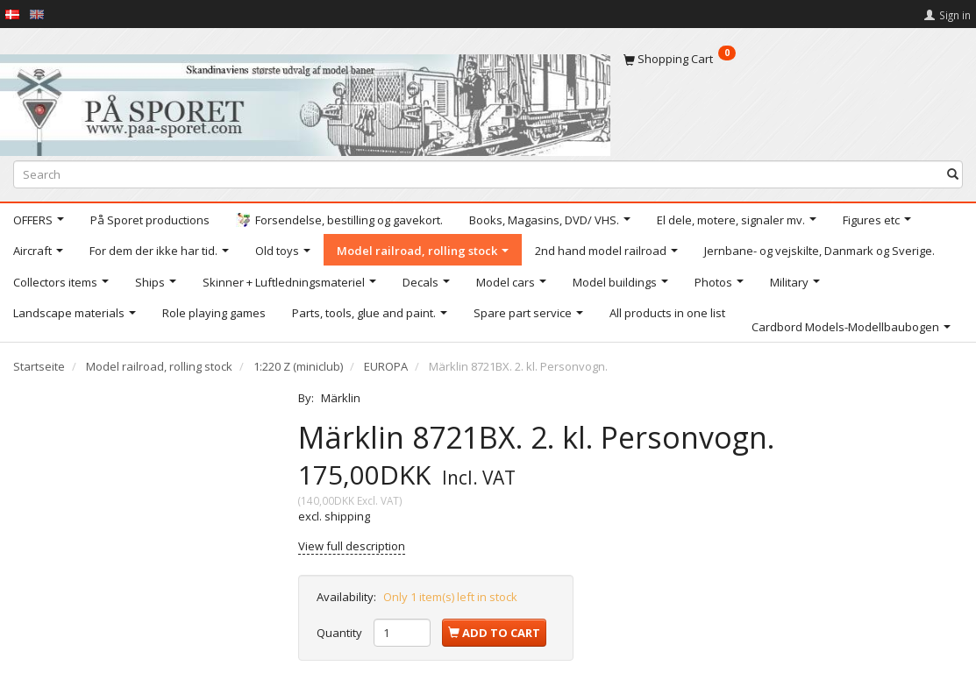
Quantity (341, 633)
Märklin (340, 398)
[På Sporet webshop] (305, 101)
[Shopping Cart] (793, 58)
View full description (351, 546)
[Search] (952, 174)
